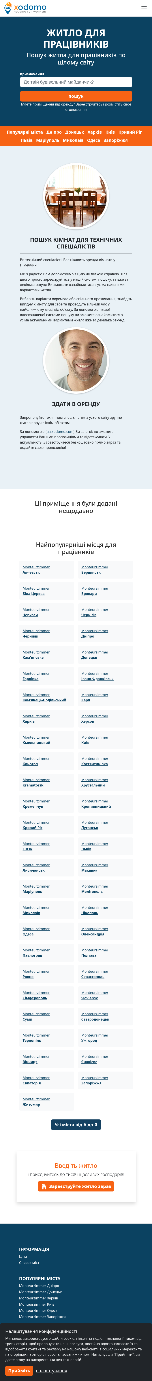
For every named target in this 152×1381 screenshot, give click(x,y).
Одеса (93, 140)
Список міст (29, 1262)
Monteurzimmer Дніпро (39, 1285)
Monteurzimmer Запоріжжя (42, 1316)
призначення (32, 74)
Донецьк (74, 132)
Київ (110, 132)
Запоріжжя (116, 140)
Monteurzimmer (36, 570)
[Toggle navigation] (144, 8)
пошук (75, 96)
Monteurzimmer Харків (38, 1298)
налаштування (51, 1371)
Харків (95, 132)
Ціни (23, 1256)
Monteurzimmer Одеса (38, 1310)
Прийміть (19, 1371)
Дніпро (54, 132)
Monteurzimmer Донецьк (40, 1291)
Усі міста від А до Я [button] (76, 1125)
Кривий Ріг (130, 132)
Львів (27, 140)
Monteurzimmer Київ (36, 1304)
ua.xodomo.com (60, 431)
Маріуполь (47, 140)
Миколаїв (73, 140)
